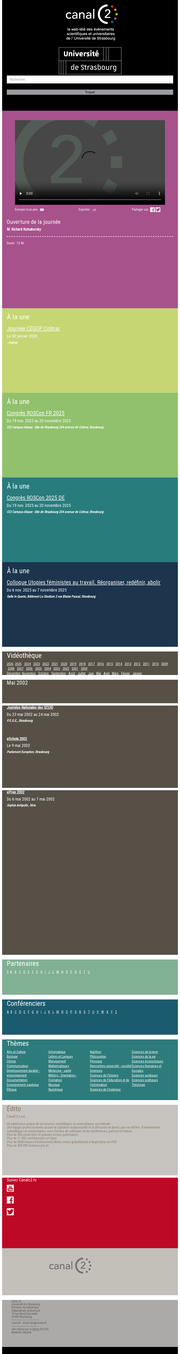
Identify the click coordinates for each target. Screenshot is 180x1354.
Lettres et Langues (61, 1056)
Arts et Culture (16, 1052)
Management (57, 1061)
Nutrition (95, 1052)
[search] (90, 79)
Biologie (12, 1056)
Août (71, 673)
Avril (106, 673)
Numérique (56, 1089)
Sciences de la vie (144, 1056)
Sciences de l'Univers (104, 1075)
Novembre (29, 673)
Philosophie (98, 1056)
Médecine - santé (60, 1071)
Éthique (12, 1089)
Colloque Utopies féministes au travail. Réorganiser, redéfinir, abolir (84, 582)
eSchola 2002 (17, 739)
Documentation (17, 1080)
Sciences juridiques (145, 1075)
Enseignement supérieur (23, 1085)
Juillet (82, 673)
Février (125, 673)
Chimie (11, 1061)
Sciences (96, 1071)
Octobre (43, 673)
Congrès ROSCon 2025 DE (36, 497)
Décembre (13, 673)
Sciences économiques (147, 1061)
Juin (91, 673)
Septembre (58, 673)
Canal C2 (16, 1301)
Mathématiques (59, 1066)
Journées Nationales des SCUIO (30, 707)
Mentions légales (21, 1332)
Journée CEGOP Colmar (33, 328)
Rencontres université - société (110, 1066)
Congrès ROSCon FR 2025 (35, 413)
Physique (96, 1061)
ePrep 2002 (15, 792)
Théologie (138, 1085)
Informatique (57, 1052)
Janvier (137, 673)
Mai (98, 673)
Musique (54, 1085)
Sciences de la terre (145, 1052)
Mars (115, 673)
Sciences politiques (145, 1080)
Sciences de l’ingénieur (105, 1089)
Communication (17, 1066)
